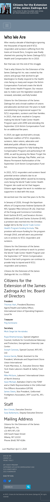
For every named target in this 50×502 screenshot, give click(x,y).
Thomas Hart (10, 304)
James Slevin (10, 391)
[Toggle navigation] (7, 25)
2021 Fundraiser (9, 471)
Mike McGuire (10, 375)
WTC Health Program (10, 465)
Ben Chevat (9, 409)
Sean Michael (10, 381)
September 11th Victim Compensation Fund (18, 467)
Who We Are (7, 456)
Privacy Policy (8, 460)
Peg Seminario (10, 322)
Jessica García (10, 356)
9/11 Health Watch (10, 469)
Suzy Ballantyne (11, 412)
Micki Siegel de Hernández (16, 331)
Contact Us (7, 458)
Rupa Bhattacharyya (13, 336)
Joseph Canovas (11, 349)
